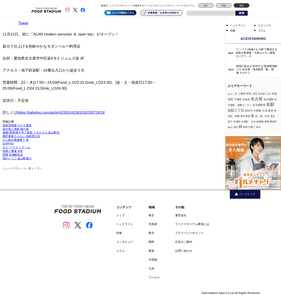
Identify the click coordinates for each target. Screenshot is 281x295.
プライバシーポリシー (189, 233)
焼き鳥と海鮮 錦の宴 (16, 129)
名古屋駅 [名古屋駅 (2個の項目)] (268, 99)
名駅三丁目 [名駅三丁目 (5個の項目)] (236, 110)
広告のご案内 (183, 241)
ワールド (154, 277)
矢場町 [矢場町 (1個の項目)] (236, 121)
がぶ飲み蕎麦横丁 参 (16, 140)
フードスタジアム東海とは (192, 224)
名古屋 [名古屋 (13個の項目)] (256, 99)
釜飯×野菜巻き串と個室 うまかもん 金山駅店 (31, 132)
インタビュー (124, 241)
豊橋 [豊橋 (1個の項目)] (266, 121)
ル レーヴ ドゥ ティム (16, 147)
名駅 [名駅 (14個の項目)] (270, 104)
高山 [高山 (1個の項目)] (258, 127)
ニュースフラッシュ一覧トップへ (22, 168)
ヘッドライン (238, 25)
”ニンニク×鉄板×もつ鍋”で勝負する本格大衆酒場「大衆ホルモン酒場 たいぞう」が (256, 53)
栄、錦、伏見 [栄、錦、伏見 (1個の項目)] (262, 116)
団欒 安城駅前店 (13, 154)
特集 (232, 30)
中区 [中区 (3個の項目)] (249, 93)
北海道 (153, 224)
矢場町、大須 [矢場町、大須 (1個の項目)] (248, 121)
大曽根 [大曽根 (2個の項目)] (257, 110)
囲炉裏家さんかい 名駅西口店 (21, 136)
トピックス (264, 25)
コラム (262, 30)
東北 (151, 233)
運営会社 (180, 215)
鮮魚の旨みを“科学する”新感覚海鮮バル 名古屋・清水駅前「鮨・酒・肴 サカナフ (256, 69)
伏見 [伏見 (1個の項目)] (254, 93)
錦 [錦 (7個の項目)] (240, 126)
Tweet (23, 23)
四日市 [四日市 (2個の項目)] (249, 110)
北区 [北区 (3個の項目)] (230, 99)
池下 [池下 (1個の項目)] (230, 121)
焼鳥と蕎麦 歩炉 (13, 151)
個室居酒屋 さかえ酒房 (17, 125)
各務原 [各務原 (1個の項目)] (246, 99)
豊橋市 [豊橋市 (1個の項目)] (273, 121)
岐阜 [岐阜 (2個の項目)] (270, 110)
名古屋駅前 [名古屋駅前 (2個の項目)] (259, 105)
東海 (241, 5)
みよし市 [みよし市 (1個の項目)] (232, 93)
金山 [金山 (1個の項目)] (230, 127)
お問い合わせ (183, 250)
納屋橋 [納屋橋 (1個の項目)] (260, 121)
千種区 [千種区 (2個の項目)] (238, 99)
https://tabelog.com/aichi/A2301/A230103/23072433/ (61, 112)
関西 (224, 5)
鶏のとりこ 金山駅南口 (17, 158)
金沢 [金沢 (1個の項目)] (235, 127)
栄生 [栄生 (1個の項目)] (272, 116)
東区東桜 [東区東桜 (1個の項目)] (245, 116)
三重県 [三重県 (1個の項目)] (241, 93)
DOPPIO (8, 143)
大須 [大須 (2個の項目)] (264, 110)
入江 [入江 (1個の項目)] (268, 93)
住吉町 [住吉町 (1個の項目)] (261, 93)
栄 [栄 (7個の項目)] (252, 116)
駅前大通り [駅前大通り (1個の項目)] (249, 127)
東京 (206, 5)
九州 (151, 268)
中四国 (153, 259)
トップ (120, 215)
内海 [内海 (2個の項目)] (274, 93)
